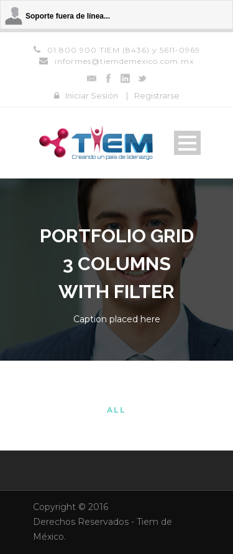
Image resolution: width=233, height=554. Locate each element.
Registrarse (157, 95)
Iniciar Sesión (91, 95)
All (116, 410)
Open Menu (187, 143)
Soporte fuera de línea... (67, 16)
